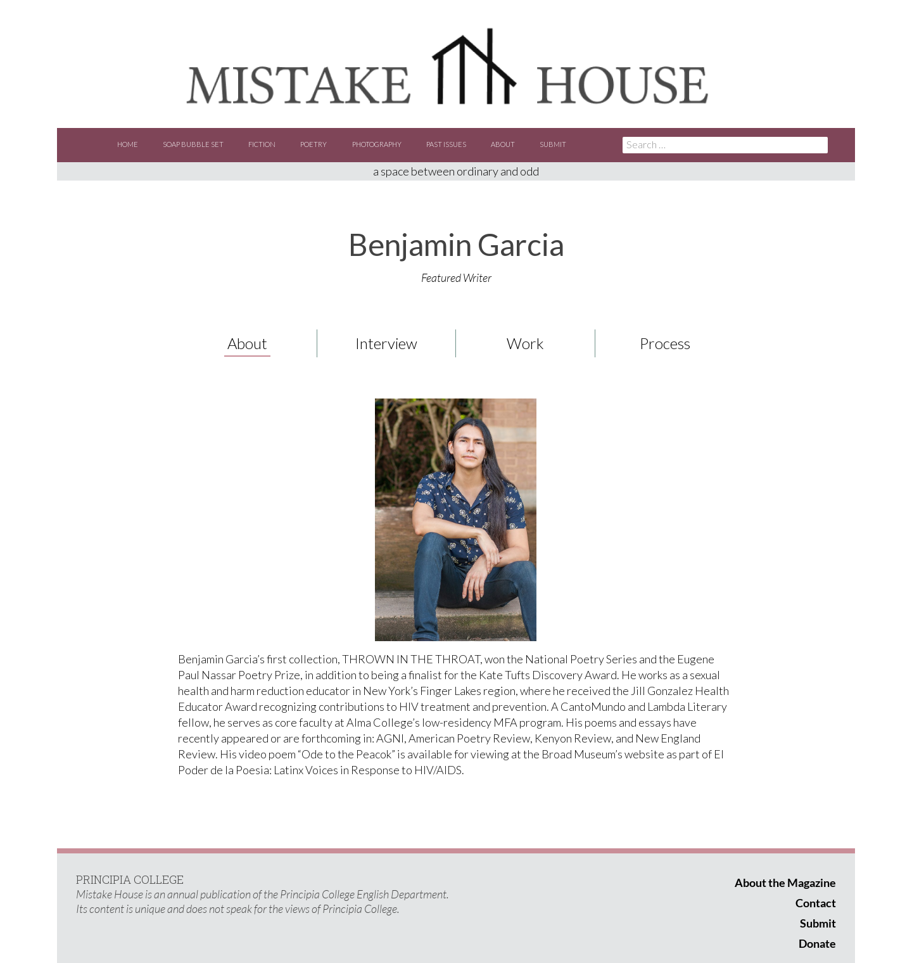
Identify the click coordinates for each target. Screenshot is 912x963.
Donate (817, 943)
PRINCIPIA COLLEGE (130, 879)
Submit (553, 144)
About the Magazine (785, 883)
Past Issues (446, 144)
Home (127, 144)
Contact (815, 903)
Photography (377, 144)
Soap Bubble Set (193, 144)
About (503, 144)
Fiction (262, 144)
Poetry (313, 144)
